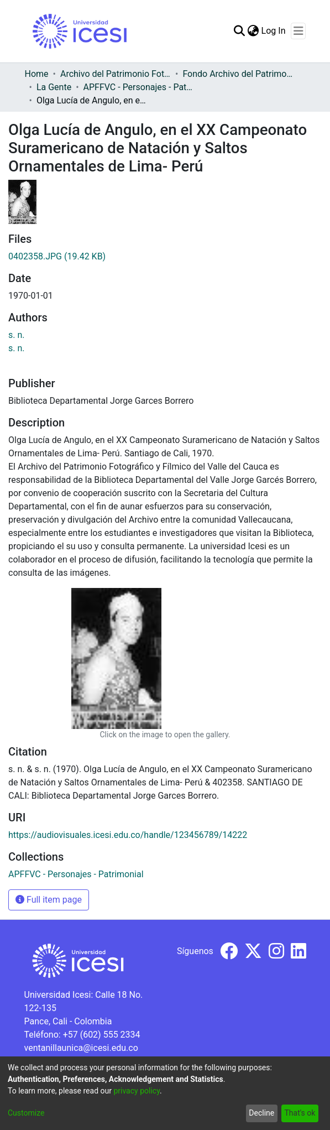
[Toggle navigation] (298, 31)
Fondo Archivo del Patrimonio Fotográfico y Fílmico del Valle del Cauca (237, 74)
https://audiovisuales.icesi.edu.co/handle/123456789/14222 (127, 835)
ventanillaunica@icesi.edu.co (81, 1048)
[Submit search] (240, 31)
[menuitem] (253, 31)
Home (37, 74)
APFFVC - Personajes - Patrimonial (138, 87)
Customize (26, 1112)
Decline (261, 1112)
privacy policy (136, 1090)
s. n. (16, 335)
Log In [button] (274, 30)
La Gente (53, 87)
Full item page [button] (48, 899)
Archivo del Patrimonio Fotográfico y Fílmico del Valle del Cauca (115, 74)
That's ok (299, 1112)
